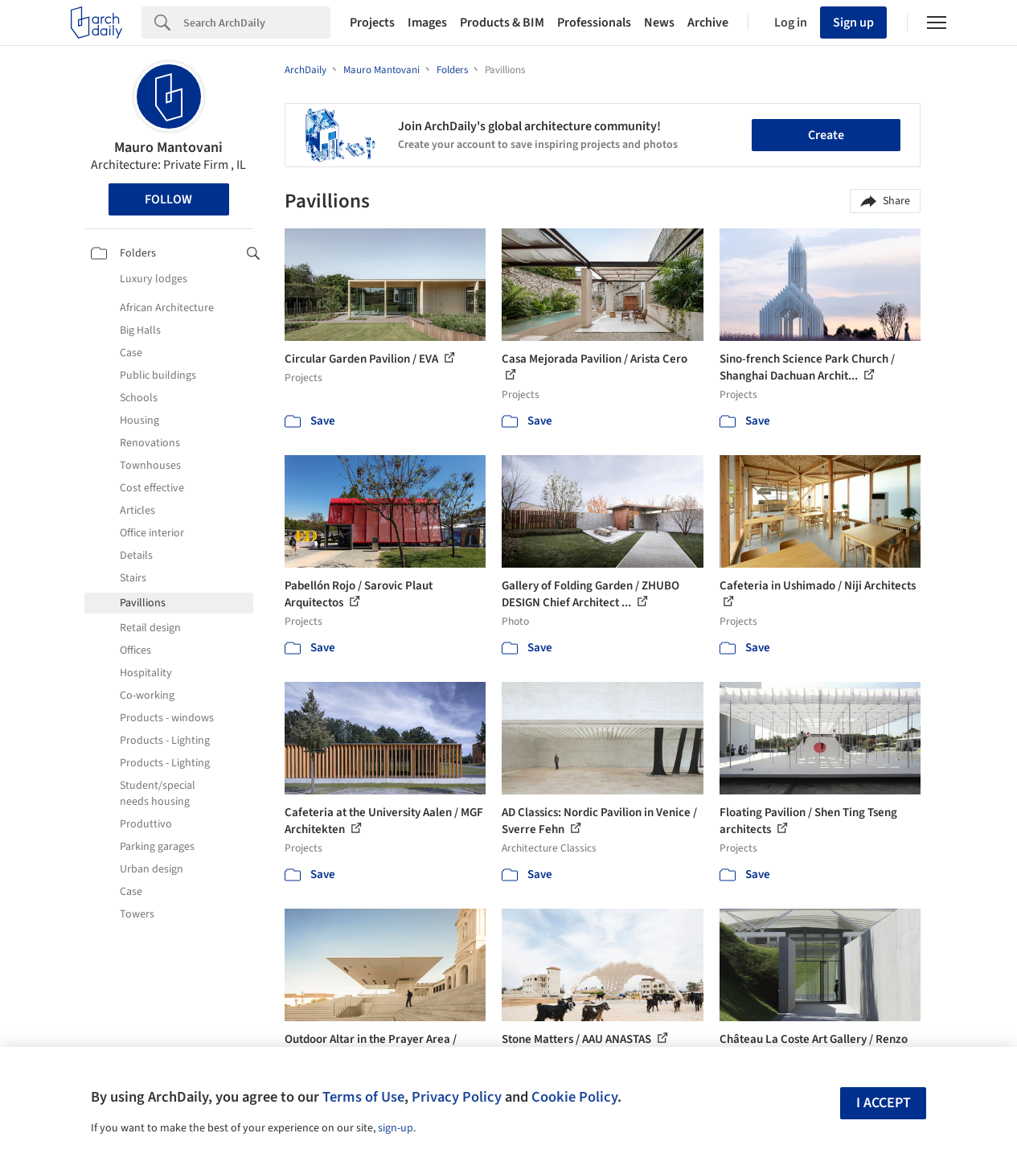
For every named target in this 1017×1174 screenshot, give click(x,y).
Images (427, 22)
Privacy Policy (457, 1096)
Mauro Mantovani (168, 148)
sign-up (395, 1128)
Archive (707, 22)
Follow (168, 199)
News (659, 22)
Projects (372, 22)
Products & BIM (502, 22)
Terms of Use (363, 1096)
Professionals (594, 22)
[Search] (256, 22)
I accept (883, 1103)
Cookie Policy (574, 1096)
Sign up (853, 22)
